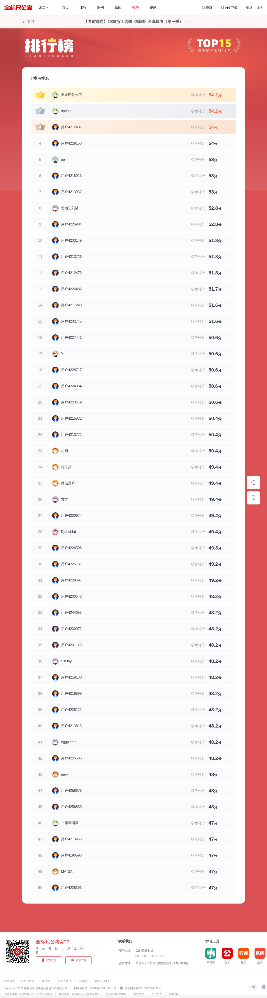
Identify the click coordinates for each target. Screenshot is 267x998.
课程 (82, 7)
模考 (135, 7)
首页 (65, 7)
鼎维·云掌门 (102, 980)
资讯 (152, 7)
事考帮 (46, 980)
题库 (117, 7)
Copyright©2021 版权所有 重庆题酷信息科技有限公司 (35, 988)
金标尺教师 (65, 980)
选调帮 (83, 980)
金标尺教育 (28, 980)
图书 (100, 7)
